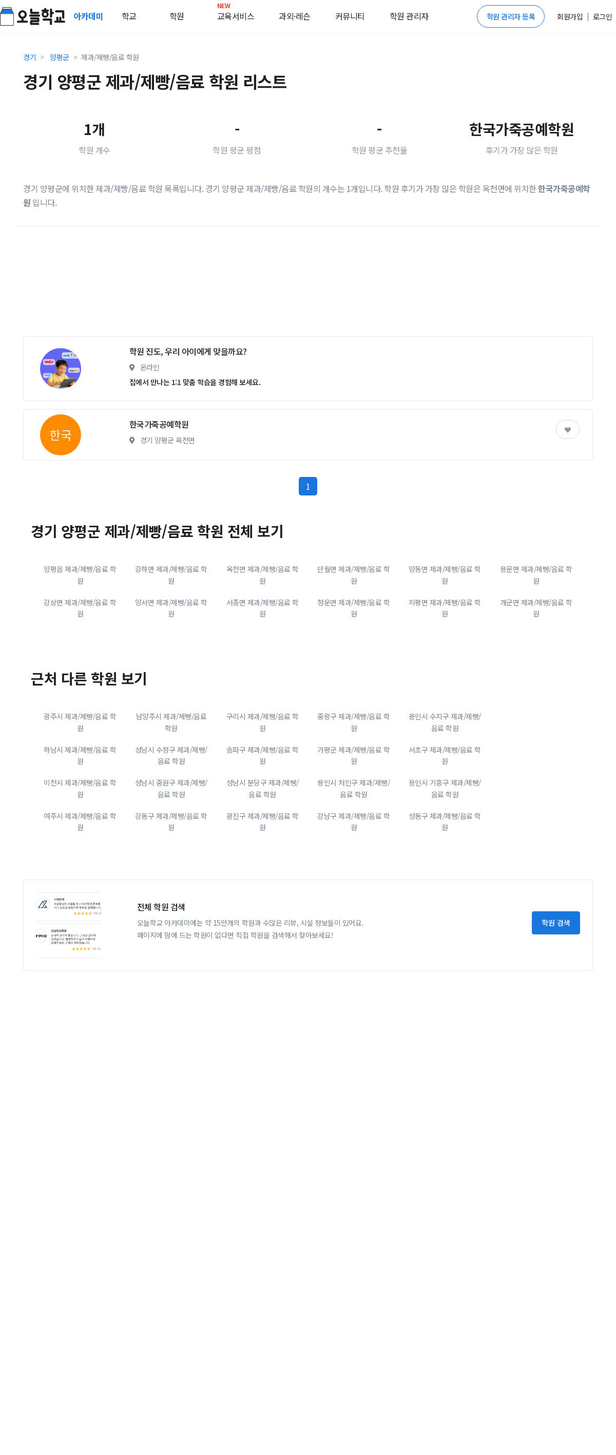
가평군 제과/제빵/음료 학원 (353, 755)
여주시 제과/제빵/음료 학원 (80, 821)
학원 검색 (556, 922)
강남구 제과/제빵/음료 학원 (353, 821)
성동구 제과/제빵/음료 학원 (445, 821)
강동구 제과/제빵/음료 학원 (171, 821)
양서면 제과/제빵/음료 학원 (171, 608)
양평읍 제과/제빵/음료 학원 (80, 574)
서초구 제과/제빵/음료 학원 (445, 755)
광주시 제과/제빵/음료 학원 (80, 722)
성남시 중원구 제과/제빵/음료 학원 (171, 788)
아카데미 (89, 16)
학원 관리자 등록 (511, 16)
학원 (176, 16)
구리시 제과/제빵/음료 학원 (262, 722)
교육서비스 (236, 14)
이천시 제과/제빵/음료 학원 (80, 788)
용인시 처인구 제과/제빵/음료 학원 (353, 788)
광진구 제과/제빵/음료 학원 (262, 821)
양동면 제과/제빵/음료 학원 (445, 574)
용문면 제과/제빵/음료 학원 (536, 574)
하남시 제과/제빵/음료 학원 (80, 755)
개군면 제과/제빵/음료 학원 (536, 608)
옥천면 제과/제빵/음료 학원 (262, 574)
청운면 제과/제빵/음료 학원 (353, 608)
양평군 (59, 57)
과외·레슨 (295, 16)
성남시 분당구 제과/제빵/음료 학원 (262, 788)
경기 (29, 57)
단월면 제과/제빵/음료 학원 (353, 574)
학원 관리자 (409, 16)
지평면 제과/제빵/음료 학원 (445, 608)
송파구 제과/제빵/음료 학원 (262, 755)
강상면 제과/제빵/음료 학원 (80, 608)
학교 (129, 16)
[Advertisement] (261, 285)
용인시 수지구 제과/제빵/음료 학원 (445, 722)
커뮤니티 (350, 16)
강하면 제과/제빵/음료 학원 (171, 574)
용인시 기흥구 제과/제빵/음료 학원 (445, 788)
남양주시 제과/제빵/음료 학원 (171, 722)
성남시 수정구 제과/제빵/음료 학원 (171, 755)
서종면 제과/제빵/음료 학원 (262, 608)
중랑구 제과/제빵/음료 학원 (353, 722)
